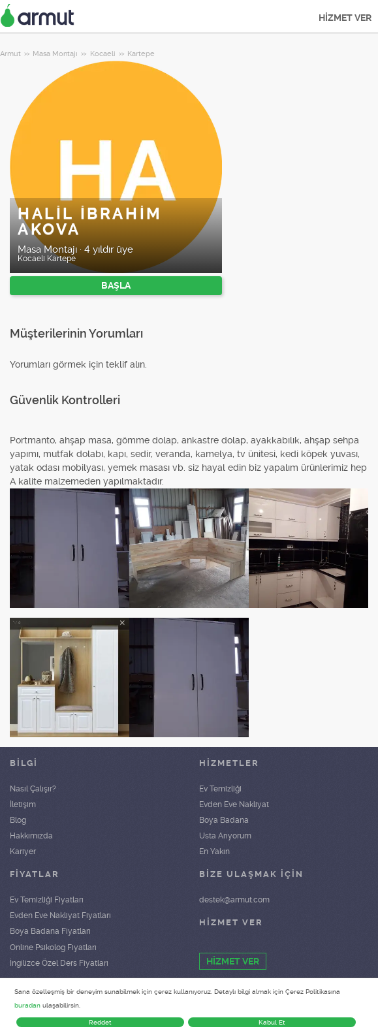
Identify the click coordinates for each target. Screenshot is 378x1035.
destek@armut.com (234, 899)
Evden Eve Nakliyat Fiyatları (60, 915)
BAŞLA (116, 285)
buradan (27, 1005)
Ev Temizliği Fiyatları (47, 899)
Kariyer (23, 851)
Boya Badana (224, 820)
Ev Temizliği (220, 788)
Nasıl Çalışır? (33, 788)
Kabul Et (272, 1022)
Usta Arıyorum (225, 835)
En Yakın (214, 851)
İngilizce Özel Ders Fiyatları (59, 963)
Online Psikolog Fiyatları (53, 947)
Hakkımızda (31, 835)
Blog (18, 820)
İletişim (23, 804)
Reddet (100, 1022)
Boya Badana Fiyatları (50, 931)
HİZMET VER (345, 17)
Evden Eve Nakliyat (234, 804)
